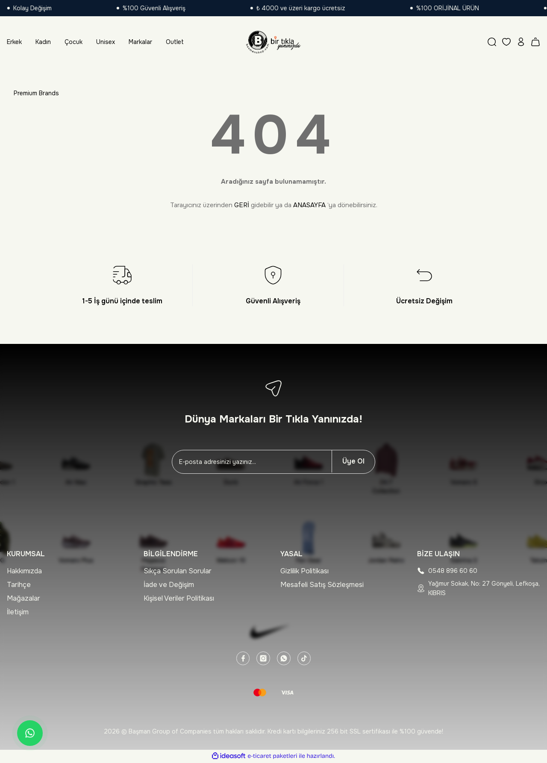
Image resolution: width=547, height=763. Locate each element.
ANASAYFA (309, 205)
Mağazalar (23, 598)
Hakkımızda (24, 570)
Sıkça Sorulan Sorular (178, 570)
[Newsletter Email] (252, 461)
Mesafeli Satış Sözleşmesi (322, 584)
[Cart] (535, 42)
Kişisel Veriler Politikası (179, 598)
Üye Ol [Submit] (353, 461)
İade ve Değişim (169, 584)
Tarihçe (19, 584)
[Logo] (273, 41)
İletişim (18, 611)
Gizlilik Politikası (304, 570)
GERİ (241, 205)
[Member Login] (521, 42)
